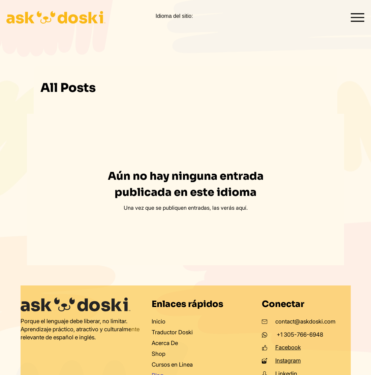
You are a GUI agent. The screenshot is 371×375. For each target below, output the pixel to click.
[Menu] (357, 17)
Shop (158, 353)
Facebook (288, 347)
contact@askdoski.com (305, 321)
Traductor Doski (172, 332)
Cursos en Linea (172, 364)
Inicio (158, 321)
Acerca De (165, 343)
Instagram (288, 360)
